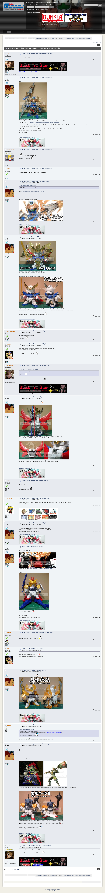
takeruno (9, 725)
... (14, 869)
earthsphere (54, 38)
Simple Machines (57, 889)
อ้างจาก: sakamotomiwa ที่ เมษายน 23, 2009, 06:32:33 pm (29, 369)
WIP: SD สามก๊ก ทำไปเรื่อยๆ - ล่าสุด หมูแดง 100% (32, 546)
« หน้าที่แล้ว (95, 42)
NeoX (51, 38)
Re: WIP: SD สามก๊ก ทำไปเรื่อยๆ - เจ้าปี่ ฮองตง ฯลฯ (32, 648)
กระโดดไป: (80, 882)
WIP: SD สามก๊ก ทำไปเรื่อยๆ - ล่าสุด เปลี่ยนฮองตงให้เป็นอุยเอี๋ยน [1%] (36, 744)
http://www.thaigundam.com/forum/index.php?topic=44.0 (32, 191)
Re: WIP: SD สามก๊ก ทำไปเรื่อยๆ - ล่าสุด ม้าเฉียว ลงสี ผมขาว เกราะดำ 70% (37, 53)
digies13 (9, 344)
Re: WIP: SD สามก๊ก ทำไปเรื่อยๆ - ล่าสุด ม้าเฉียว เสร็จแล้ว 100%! (35, 181)
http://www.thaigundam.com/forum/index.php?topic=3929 (40, 568)
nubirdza (9, 632)
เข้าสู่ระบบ (43, 4)
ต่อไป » (99, 42)
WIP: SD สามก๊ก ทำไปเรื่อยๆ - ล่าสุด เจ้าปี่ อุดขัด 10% (33, 236)
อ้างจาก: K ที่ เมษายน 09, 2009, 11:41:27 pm (27, 729)
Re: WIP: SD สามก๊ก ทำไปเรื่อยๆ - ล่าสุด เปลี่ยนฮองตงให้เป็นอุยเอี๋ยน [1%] (37, 845)
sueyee (8, 168)
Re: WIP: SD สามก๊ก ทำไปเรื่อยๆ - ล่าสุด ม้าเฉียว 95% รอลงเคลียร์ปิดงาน (37, 77)
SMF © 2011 (51, 889)
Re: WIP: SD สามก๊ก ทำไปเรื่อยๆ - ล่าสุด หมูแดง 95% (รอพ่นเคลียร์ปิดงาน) (37, 632)
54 (15, 45)
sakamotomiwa (11, 331)
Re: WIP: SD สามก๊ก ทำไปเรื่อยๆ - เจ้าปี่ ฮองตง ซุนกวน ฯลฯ (34, 670)
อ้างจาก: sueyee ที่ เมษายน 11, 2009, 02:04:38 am (28, 185)
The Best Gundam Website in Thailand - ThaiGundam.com (13, 6)
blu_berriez (10, 365)
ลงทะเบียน (50, 4)
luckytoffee (10, 53)
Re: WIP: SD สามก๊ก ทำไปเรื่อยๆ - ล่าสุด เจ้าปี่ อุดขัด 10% (34, 397)
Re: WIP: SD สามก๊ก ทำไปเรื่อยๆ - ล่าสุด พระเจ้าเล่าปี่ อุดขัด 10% (35, 331)
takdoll (8, 480)
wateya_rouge (10, 149)
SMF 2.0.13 (47, 889)
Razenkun (9, 498)
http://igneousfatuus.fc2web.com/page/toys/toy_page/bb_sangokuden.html (45, 122)
